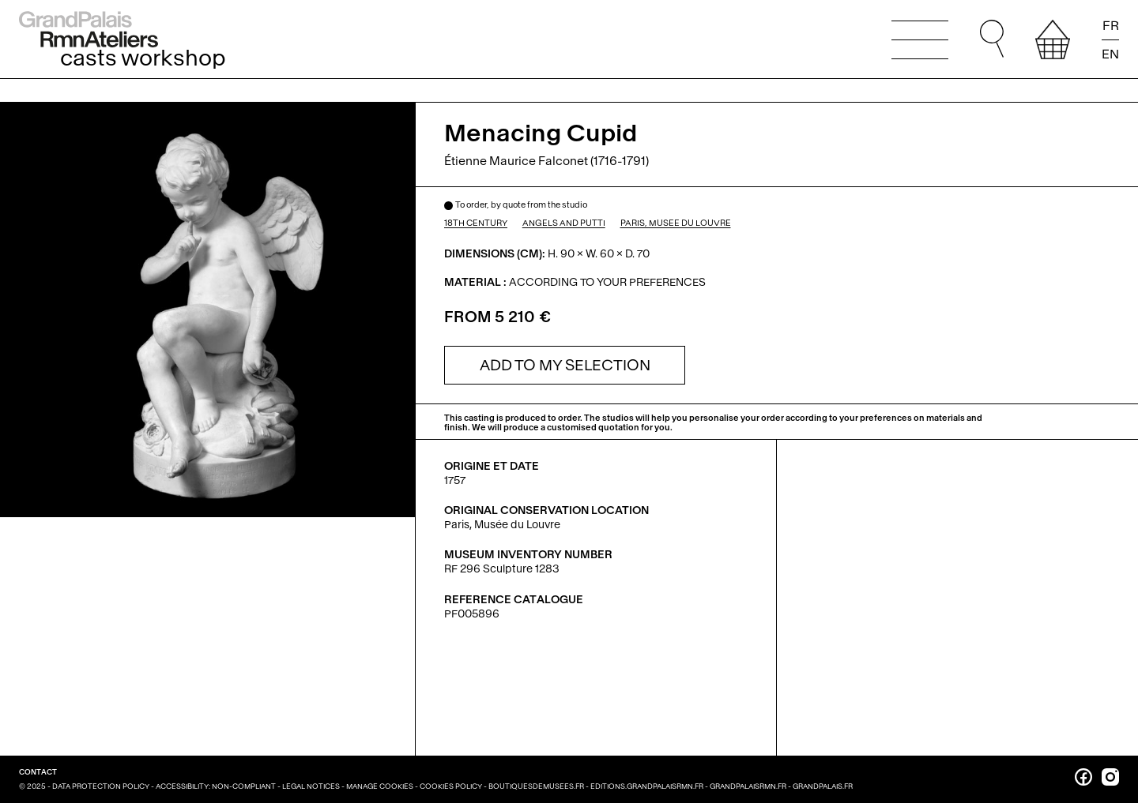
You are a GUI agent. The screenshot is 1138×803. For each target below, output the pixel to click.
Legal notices (311, 786)
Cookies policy (451, 786)
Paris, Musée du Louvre (675, 223)
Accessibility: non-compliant (216, 786)
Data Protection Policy (100, 786)
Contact (38, 772)
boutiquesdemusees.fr (536, 786)
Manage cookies (379, 786)
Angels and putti (563, 223)
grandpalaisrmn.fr (748, 786)
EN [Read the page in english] (1110, 53)
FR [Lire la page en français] (1110, 26)
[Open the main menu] (919, 39)
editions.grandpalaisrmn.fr (646, 786)
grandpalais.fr (823, 786)
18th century (475, 223)
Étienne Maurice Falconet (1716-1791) (546, 161)
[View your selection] (1052, 39)
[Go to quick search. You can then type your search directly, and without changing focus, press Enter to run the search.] (992, 39)
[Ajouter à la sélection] (564, 365)
